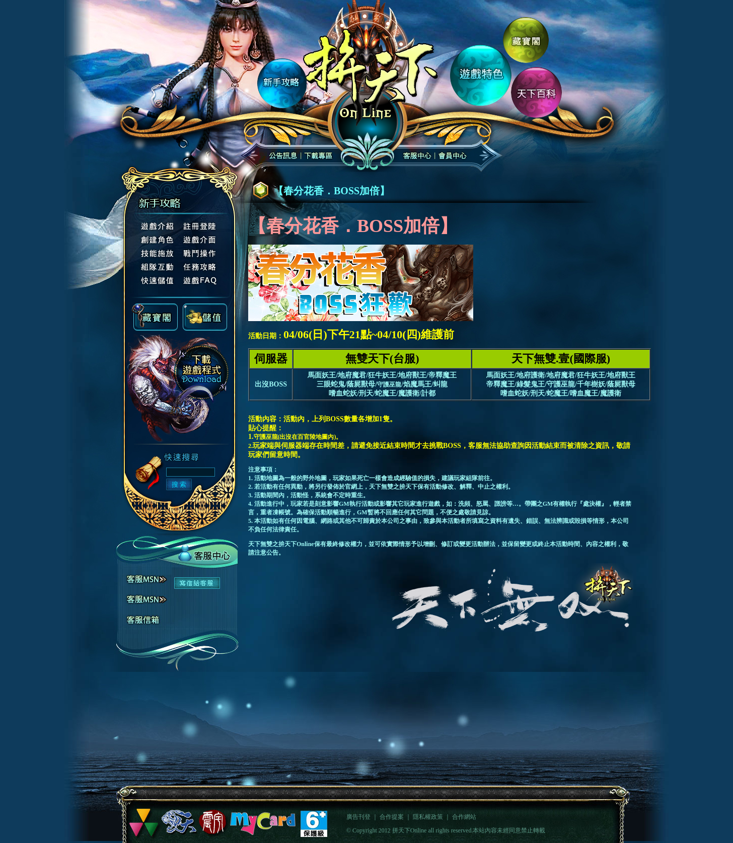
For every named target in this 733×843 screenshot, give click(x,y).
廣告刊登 (358, 816)
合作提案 (392, 816)
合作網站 (464, 816)
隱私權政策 (428, 816)
